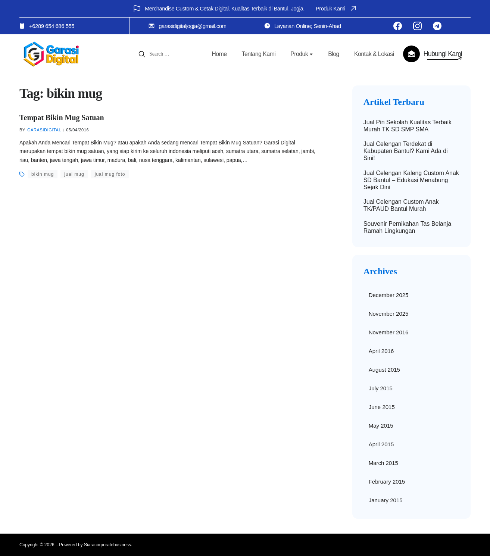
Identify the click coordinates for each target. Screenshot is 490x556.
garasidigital (44, 130)
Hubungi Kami (443, 53)
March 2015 (383, 463)
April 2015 (381, 444)
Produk (301, 54)
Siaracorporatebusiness (107, 544)
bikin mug (42, 174)
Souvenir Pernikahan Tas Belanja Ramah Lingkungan (407, 227)
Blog (333, 54)
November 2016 (389, 332)
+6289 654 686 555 (51, 26)
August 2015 (384, 369)
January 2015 (386, 500)
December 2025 (389, 295)
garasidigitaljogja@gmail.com (192, 26)
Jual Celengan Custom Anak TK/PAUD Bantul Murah (401, 205)
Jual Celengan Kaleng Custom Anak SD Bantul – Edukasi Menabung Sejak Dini (411, 180)
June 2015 (382, 407)
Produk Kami (337, 8)
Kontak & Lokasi (374, 54)
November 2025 (389, 313)
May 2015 (381, 425)
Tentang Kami (259, 54)
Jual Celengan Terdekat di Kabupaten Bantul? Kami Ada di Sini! (405, 151)
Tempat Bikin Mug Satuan (61, 117)
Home (219, 54)
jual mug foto (110, 174)
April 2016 (381, 351)
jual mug (74, 174)
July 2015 (381, 388)
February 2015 (387, 481)
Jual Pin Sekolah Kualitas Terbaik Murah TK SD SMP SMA (407, 125)
